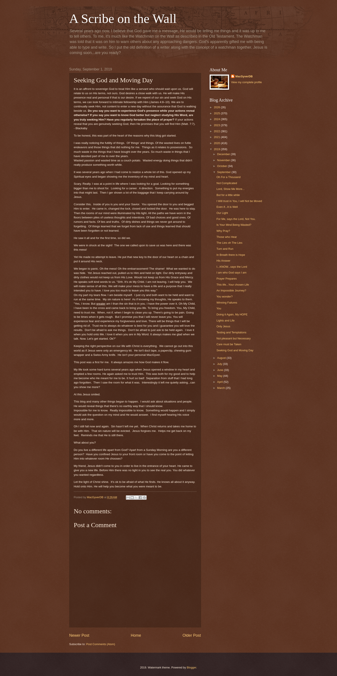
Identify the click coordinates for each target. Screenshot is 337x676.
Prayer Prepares (227, 278)
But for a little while (228, 195)
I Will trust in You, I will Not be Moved (239, 201)
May (220, 375)
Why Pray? (223, 230)
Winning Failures (227, 302)
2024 (217, 119)
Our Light (222, 213)
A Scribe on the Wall (123, 18)
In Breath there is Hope (231, 254)
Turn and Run (225, 248)
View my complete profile (246, 82)
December (224, 154)
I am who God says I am (232, 272)
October (222, 166)
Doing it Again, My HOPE (232, 314)
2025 (217, 113)
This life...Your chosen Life (233, 284)
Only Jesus (223, 326)
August (222, 357)
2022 (217, 131)
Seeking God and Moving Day (235, 350)
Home (136, 635)
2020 (217, 143)
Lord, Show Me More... (231, 189)
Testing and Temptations (232, 332)
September (224, 172)
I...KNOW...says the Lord (232, 266)
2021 (217, 137)
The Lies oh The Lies (229, 242)
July (220, 364)
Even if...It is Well (227, 206)
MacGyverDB (244, 76)
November (224, 160)
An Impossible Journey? (231, 290)
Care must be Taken (229, 344)
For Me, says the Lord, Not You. (236, 219)
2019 (217, 149)
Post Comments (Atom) (100, 644)
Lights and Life (226, 320)
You (219, 308)
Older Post (191, 635)
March (221, 388)
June (220, 370)
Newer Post (79, 635)
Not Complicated (227, 183)
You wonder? (225, 296)
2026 (217, 107)
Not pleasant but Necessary (234, 338)
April (220, 381)
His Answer (223, 260)
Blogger (191, 667)
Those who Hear (227, 237)
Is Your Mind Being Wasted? (234, 224)
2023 (217, 125)
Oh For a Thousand (228, 177)
